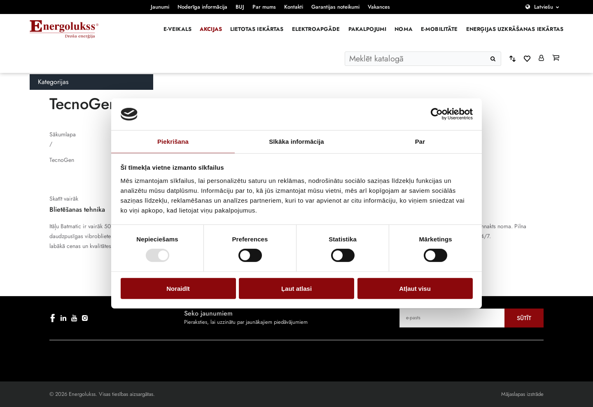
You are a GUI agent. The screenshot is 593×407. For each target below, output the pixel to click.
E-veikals (177, 29)
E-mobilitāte (439, 29)
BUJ (240, 7)
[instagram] (85, 318)
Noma (404, 29)
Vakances (379, 7)
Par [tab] (420, 141)
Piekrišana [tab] (173, 141)
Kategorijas (53, 82)
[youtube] (74, 318)
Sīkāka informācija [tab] (296, 141)
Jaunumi (160, 7)
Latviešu (543, 7)
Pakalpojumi (367, 29)
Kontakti (293, 7)
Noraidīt (178, 288)
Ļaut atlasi (296, 288)
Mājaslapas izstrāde (522, 394)
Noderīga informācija (202, 7)
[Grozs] (555, 58)
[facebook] (52, 318)
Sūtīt (524, 318)
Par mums (264, 7)
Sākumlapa (62, 134)
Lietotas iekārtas (257, 29)
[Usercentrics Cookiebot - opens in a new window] (437, 114)
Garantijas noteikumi (335, 7)
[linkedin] (63, 318)
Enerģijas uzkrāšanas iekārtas (514, 29)
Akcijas (211, 29)
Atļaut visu (415, 288)
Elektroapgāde (316, 29)
